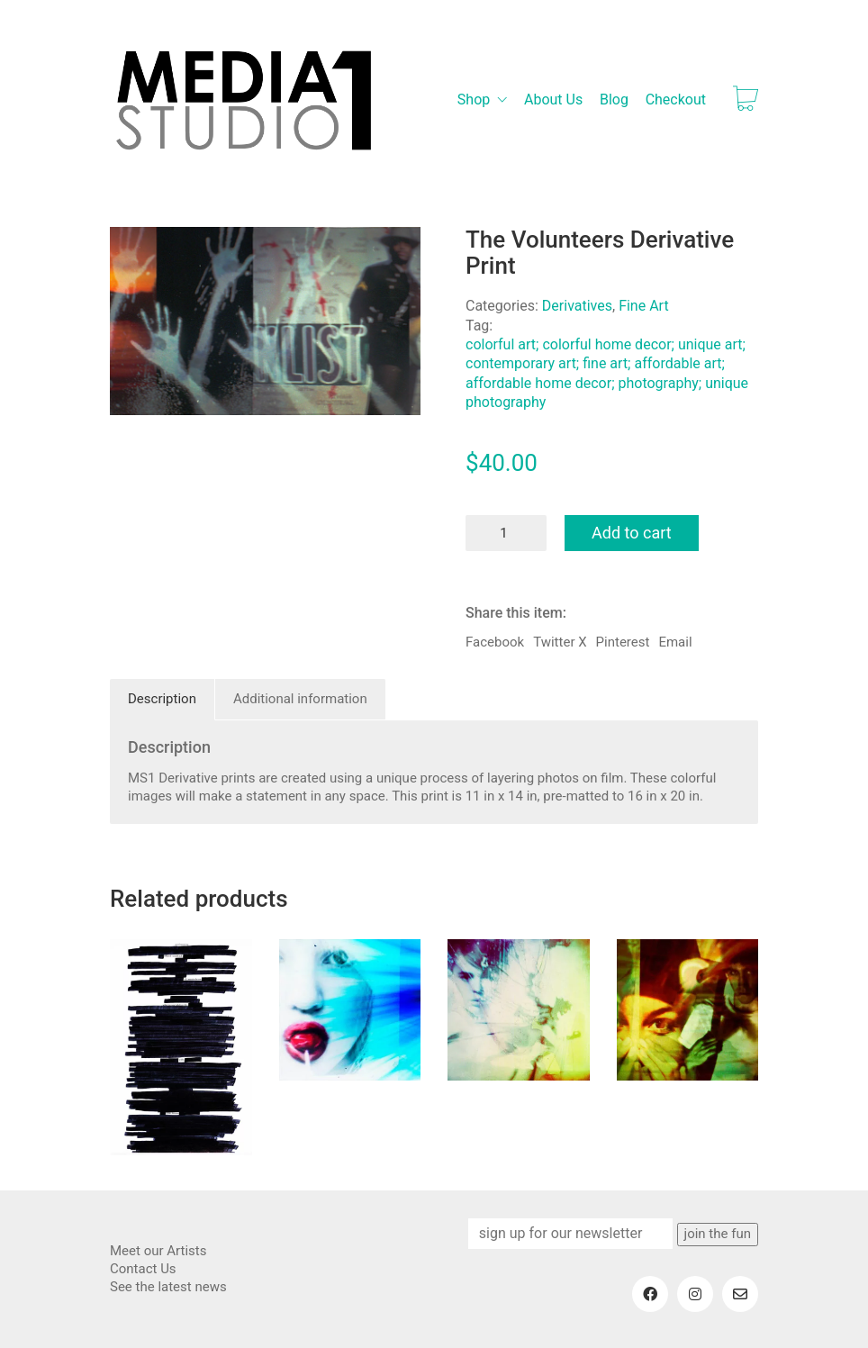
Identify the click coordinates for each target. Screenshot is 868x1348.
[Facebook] (650, 1294)
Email (675, 642)
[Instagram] (695, 1294)
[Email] (740, 1294)
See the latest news (168, 1287)
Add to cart (632, 532)
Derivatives (577, 305)
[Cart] (745, 100)
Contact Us (143, 1269)
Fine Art (644, 305)
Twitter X (559, 642)
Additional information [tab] (300, 699)
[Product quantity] (506, 533)
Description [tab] (162, 699)
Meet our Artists (158, 1251)
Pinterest (623, 642)
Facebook (495, 642)
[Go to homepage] (245, 100)
